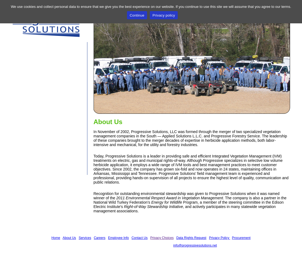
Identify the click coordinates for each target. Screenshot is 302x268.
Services (27, 75)
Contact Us (30, 106)
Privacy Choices (162, 238)
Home (24, 54)
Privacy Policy (219, 238)
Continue (137, 15)
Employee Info (34, 95)
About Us (28, 64)
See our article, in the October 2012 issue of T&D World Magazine (43, 146)
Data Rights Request (191, 238)
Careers (26, 85)
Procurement (241, 238)
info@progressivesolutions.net (195, 245)
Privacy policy (163, 15)
